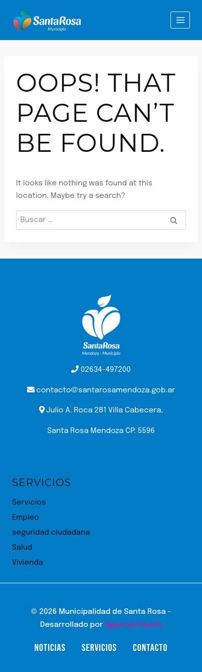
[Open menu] (180, 20)
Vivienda (27, 563)
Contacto (150, 648)
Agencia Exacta (133, 625)
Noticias (49, 648)
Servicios (29, 503)
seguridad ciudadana (51, 533)
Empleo (25, 518)
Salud (22, 548)
